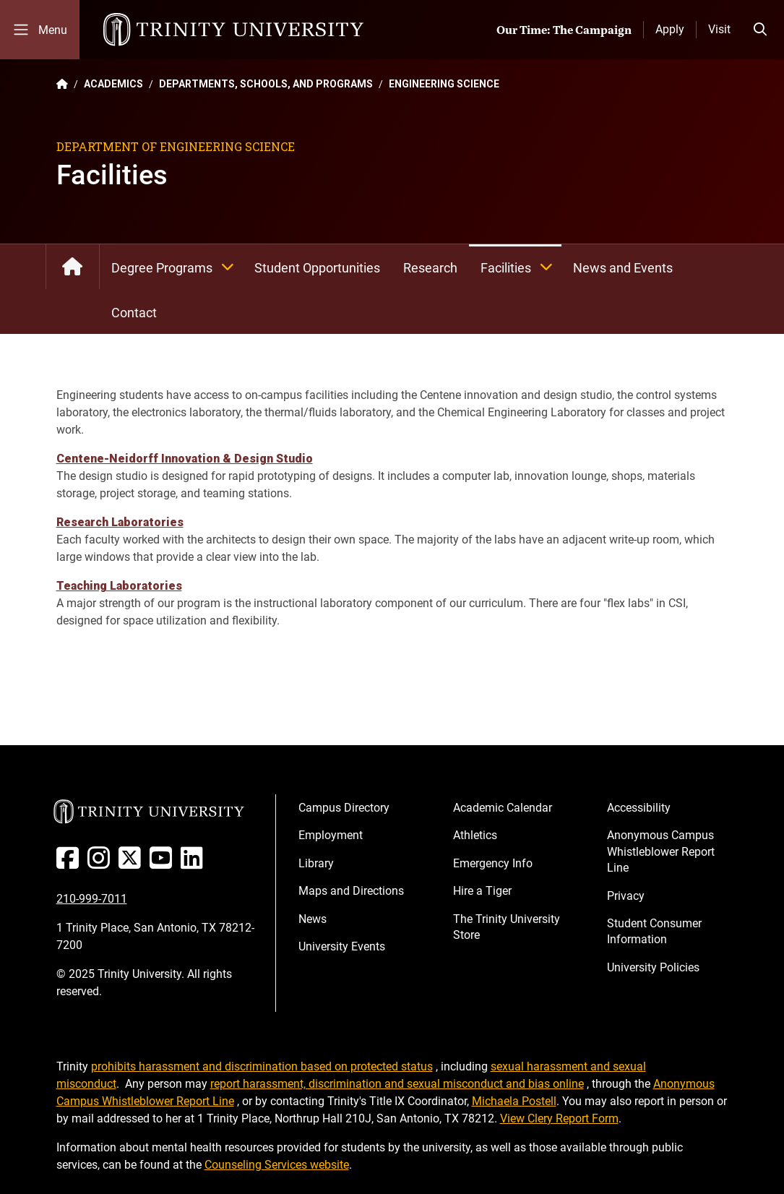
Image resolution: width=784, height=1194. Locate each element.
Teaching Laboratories (119, 586)
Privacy (626, 896)
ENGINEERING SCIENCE (444, 84)
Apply (669, 29)
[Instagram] (101, 863)
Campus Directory (343, 808)
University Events (341, 946)
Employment (330, 835)
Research (430, 267)
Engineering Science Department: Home (73, 266)
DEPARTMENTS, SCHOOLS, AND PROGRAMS (266, 84)
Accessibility (639, 808)
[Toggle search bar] (760, 29)
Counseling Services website (276, 1165)
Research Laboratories (120, 522)
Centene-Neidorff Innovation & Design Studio (184, 458)
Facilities (521, 267)
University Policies (653, 967)
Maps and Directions (351, 891)
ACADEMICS (113, 84)
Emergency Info (493, 863)
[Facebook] (70, 863)
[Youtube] (164, 863)
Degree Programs (177, 267)
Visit (719, 29)
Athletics (475, 835)
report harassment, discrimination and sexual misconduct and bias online (397, 1084)
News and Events (623, 267)
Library (316, 863)
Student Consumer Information (654, 931)
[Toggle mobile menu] (39, 29)
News (312, 919)
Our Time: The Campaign (564, 29)
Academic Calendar (502, 808)
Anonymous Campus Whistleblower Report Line (661, 851)
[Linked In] (195, 863)
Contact (134, 312)
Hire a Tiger (482, 891)
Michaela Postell (514, 1101)
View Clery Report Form (559, 1118)
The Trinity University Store (506, 927)
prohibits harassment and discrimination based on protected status (262, 1066)
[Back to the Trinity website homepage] (62, 84)
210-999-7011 (91, 899)
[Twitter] (133, 863)
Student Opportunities (317, 267)
